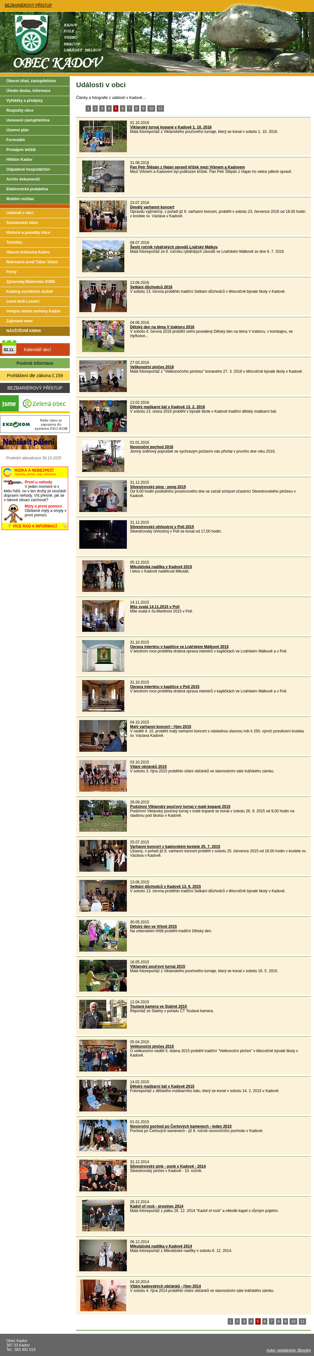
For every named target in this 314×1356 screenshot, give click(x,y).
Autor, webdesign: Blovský (288, 1350)
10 (151, 108)
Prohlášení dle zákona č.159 (35, 375)
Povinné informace (34, 363)
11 (160, 108)
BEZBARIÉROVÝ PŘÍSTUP (28, 5)
